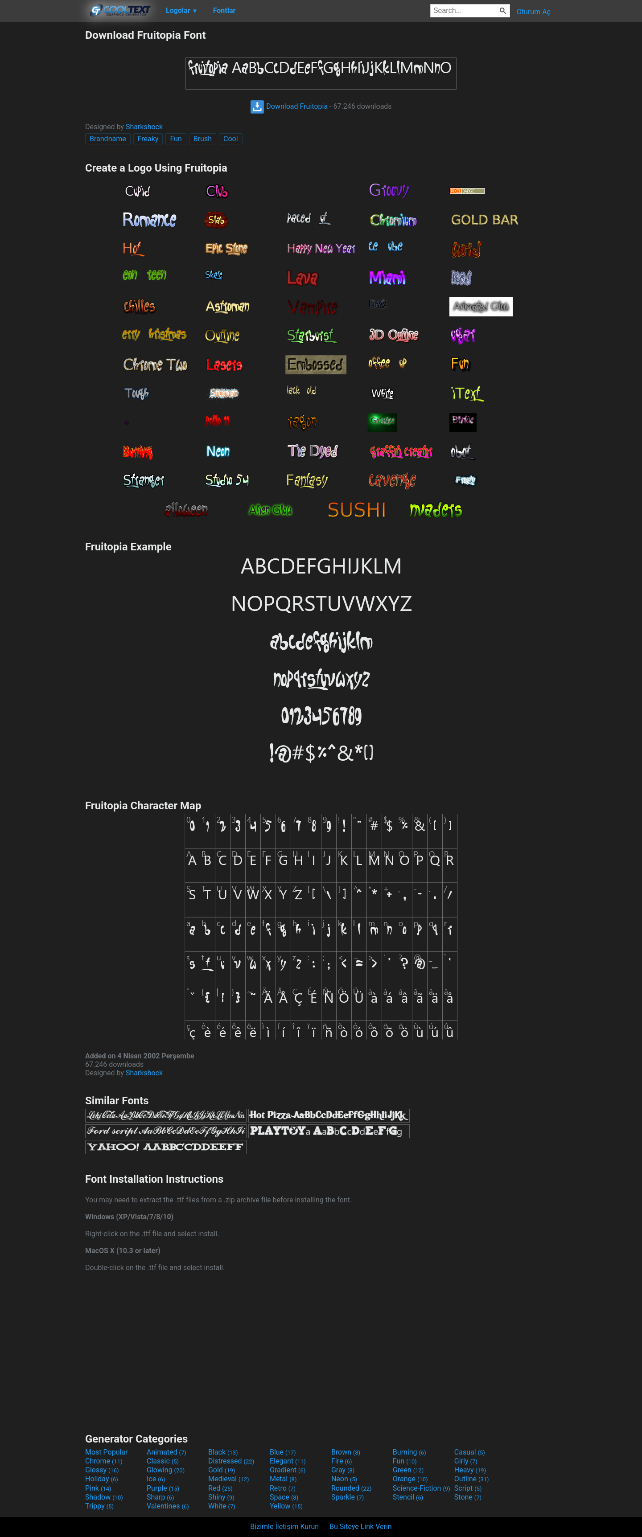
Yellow (286, 1506)
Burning (409, 1452)
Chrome (104, 1461)
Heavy (470, 1470)
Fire (341, 1461)
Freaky (148, 139)
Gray (342, 1470)
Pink (98, 1488)
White (221, 1506)
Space (284, 1497)
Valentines (168, 1506)
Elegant (288, 1461)
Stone (468, 1497)
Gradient (287, 1470)
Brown (345, 1452)
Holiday (101, 1479)
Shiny (221, 1497)
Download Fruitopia (289, 106)
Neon (344, 1479)
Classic (163, 1461)
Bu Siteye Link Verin (360, 1526)
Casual (469, 1452)
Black (223, 1452)
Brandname (108, 139)
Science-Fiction (421, 1488)
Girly (465, 1461)
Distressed (231, 1461)
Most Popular (106, 1452)
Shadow (104, 1497)
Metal (283, 1479)
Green (408, 1470)
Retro (283, 1488)
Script (468, 1488)
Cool (230, 139)
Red (220, 1488)
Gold (221, 1470)
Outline (471, 1479)
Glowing (166, 1470)
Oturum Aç (534, 12)
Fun (175, 139)
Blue (283, 1452)
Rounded (351, 1488)
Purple (163, 1488)
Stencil (408, 1497)
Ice (156, 1479)
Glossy (102, 1470)
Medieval (228, 1479)
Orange (410, 1479)
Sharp (160, 1497)
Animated (166, 1452)
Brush (202, 139)
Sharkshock (144, 127)
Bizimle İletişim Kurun (284, 1526)
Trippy (99, 1506)
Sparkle (347, 1497)
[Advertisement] (42, 162)
